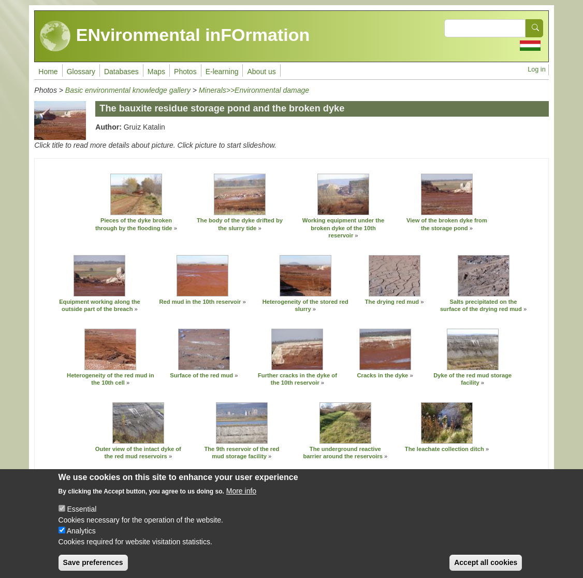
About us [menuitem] (261, 71)
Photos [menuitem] (185, 71)
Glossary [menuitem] (81, 71)
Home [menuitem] (47, 71)
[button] (136, 194)
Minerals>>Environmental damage (254, 90)
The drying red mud (392, 302)
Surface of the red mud (201, 375)
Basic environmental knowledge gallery (128, 90)
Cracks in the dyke (382, 375)
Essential (81, 518)
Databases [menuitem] (121, 71)
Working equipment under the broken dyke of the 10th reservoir (343, 227)
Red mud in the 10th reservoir (200, 302)
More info (241, 500)
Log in (536, 69)
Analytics (81, 540)
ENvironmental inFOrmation (175, 36)
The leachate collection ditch (445, 449)
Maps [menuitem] (156, 71)
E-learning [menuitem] (222, 71)
